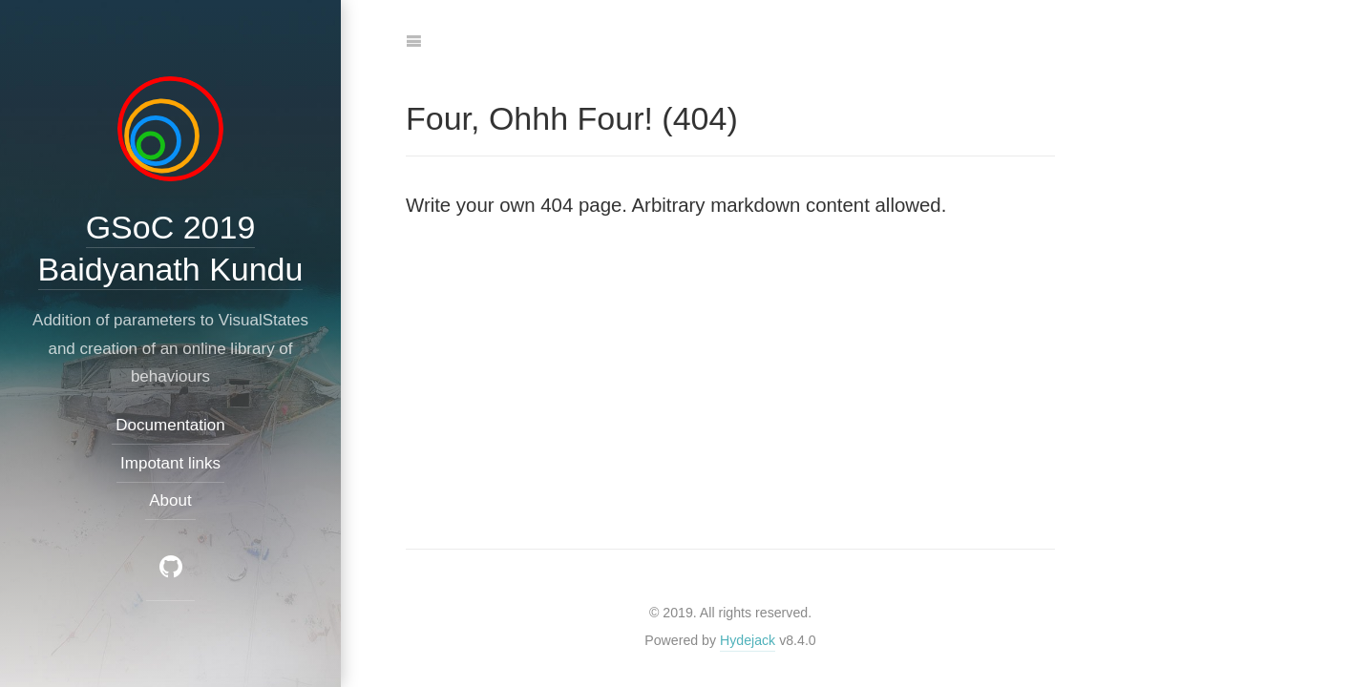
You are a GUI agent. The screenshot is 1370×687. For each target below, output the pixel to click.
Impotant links (170, 463)
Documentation (170, 426)
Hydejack (747, 640)
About (170, 500)
